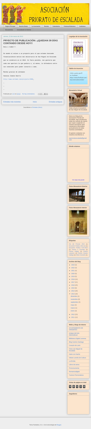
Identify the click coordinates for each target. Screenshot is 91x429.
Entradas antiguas (55, 102)
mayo (73, 305)
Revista (46, 26)
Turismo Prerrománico (76, 375)
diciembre (74, 296)
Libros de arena (74, 364)
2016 (73, 285)
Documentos (9, 30)
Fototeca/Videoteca (69, 26)
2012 (73, 314)
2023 (73, 265)
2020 (73, 273)
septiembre (75, 302)
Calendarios (56, 26)
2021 (73, 270)
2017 (73, 282)
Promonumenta (74, 368)
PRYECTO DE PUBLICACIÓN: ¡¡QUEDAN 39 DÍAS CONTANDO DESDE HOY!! (30, 42)
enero (73, 311)
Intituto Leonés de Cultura (77, 358)
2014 (73, 291)
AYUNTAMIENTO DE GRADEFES (76, 329)
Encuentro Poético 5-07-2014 (78, 248)
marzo (73, 308)
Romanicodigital (74, 371)
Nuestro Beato (23, 26)
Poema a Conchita (78, 249)
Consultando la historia (24, 30)
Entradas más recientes (12, 102)
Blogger (59, 425)
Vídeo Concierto (80, 255)
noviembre (74, 299)
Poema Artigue (74, 251)
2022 (73, 268)
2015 (73, 288)
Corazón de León (74, 345)
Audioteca (82, 26)
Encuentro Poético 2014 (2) (77, 246)
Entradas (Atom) (37, 107)
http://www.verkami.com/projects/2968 (18, 79)
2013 (73, 294)
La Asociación (36, 26)
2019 (73, 276)
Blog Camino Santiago (76, 342)
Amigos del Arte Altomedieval (74, 334)
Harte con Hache (74, 354)
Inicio (35, 102)
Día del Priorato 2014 (77, 244)
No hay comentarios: (28, 94)
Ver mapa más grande (78, 179)
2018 (73, 279)
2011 (73, 317)
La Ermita (72, 361)
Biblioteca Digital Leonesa (77, 338)
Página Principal (10, 26)
